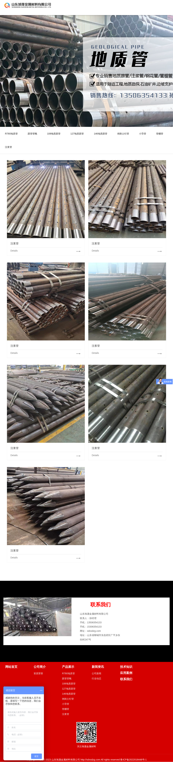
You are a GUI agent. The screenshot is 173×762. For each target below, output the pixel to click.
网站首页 (11, 667)
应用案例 (126, 673)
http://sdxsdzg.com (90, 759)
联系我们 (126, 679)
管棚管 (161, 133)
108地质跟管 (54, 133)
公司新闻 (96, 673)
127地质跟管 (77, 133)
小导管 (143, 133)
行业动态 (96, 678)
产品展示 (68, 667)
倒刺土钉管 (124, 133)
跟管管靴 (32, 133)
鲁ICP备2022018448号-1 (133, 759)
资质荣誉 (38, 673)
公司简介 (40, 667)
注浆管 (8, 147)
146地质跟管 (101, 133)
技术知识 (126, 667)
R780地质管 (11, 133)
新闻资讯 (98, 667)
